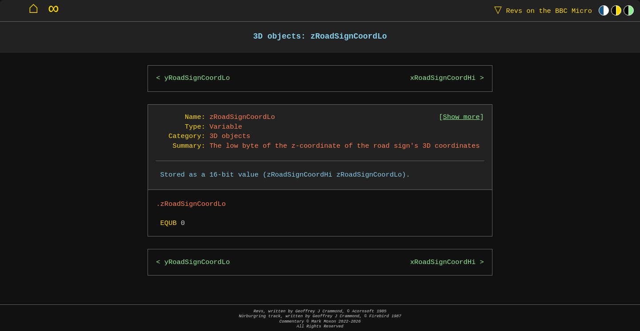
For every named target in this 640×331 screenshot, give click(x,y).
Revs (541, 10)
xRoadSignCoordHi (443, 78)
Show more (461, 117)
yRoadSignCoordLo (197, 78)
